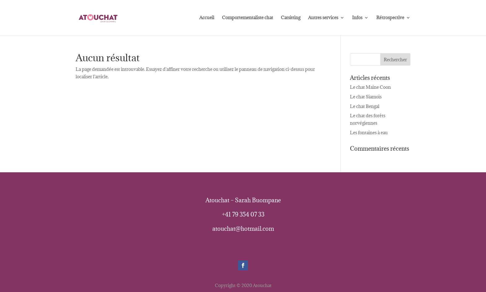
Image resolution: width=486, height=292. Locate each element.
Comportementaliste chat (247, 17)
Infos (357, 17)
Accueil (206, 17)
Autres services (323, 17)
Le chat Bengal (364, 106)
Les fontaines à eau (369, 132)
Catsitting (290, 17)
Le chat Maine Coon (370, 87)
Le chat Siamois (366, 97)
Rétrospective (390, 17)
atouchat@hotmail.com (243, 238)
